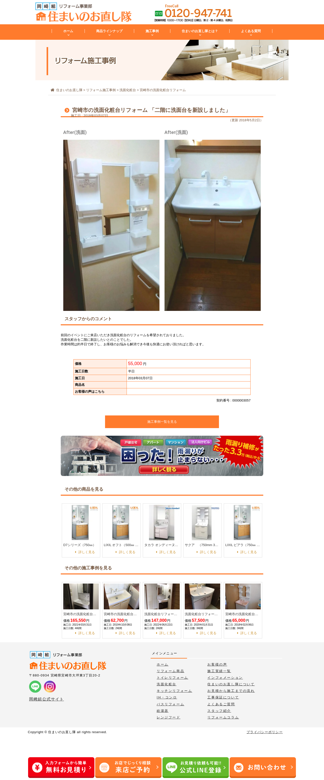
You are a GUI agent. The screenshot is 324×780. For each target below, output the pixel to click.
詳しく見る (86, 552)
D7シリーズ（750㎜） (79, 545)
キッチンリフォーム (174, 691)
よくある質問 (251, 31)
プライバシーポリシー (265, 732)
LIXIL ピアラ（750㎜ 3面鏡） (243, 545)
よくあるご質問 (221, 704)
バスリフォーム (170, 704)
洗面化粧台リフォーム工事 (162, 614)
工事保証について (223, 697)
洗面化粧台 (166, 684)
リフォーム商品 (170, 671)
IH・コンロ (167, 697)
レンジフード (168, 717)
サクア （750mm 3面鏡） (202, 545)
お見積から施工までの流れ (231, 691)
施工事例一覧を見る (162, 422)
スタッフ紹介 (219, 711)
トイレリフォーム (172, 677)
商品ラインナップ (109, 31)
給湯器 (163, 711)
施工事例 (152, 31)
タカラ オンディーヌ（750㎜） (162, 545)
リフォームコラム (223, 717)
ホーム (68, 31)
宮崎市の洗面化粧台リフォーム (81, 614)
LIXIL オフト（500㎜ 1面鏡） (121, 545)
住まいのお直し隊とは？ (200, 31)
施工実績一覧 (219, 671)
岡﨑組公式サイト (46, 699)
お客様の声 (217, 664)
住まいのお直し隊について (231, 684)
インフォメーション (225, 677)
